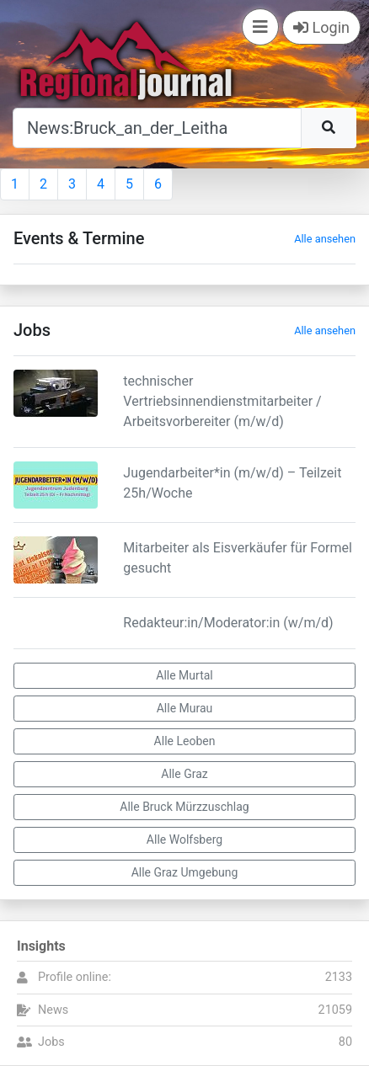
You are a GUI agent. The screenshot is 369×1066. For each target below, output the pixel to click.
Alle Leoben (185, 741)
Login (321, 27)
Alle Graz (184, 774)
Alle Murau (185, 708)
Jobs (51, 1042)
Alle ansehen (325, 238)
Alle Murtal (184, 675)
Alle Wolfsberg (184, 839)
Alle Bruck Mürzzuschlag (184, 806)
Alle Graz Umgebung (184, 872)
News (53, 1010)
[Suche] (157, 128)
